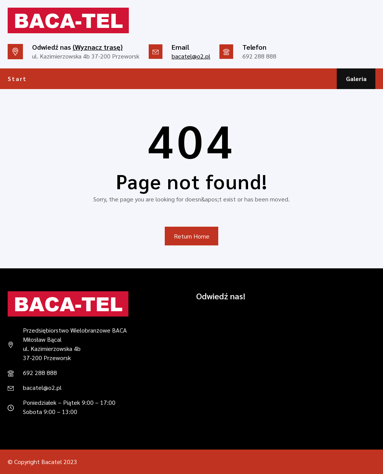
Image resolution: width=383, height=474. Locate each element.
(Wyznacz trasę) (98, 46)
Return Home (191, 236)
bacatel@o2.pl (191, 56)
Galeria (356, 79)
